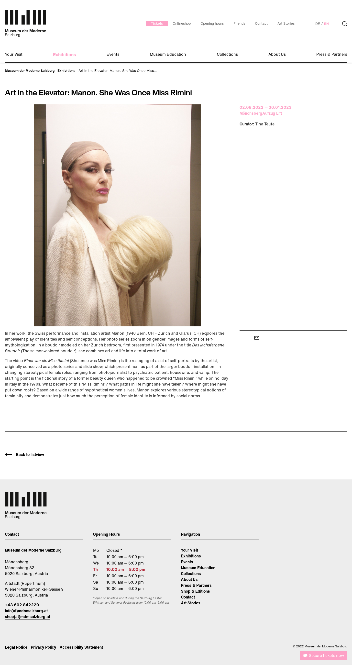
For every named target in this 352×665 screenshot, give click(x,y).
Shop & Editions (195, 591)
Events (187, 562)
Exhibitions (191, 556)
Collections (191, 573)
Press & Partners (196, 585)
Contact (188, 597)
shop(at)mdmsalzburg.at (27, 617)
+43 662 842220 (22, 605)
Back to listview (30, 454)
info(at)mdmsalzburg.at (26, 611)
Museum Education (198, 568)
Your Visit (189, 550)
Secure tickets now (326, 655)
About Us (189, 579)
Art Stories (190, 603)
